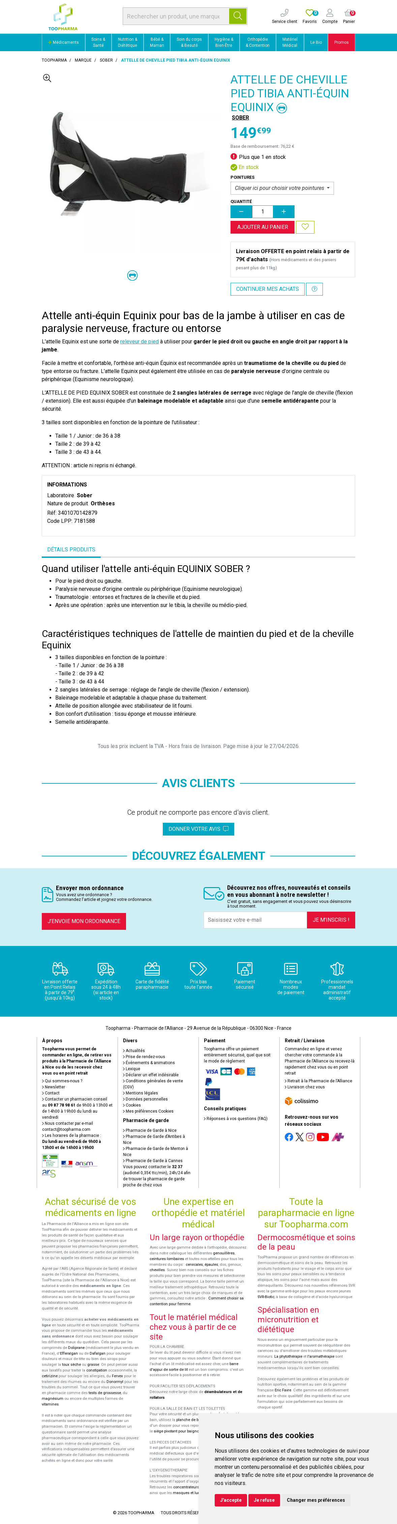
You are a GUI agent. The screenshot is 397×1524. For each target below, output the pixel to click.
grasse (93, 1364)
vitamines (50, 1404)
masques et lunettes (190, 1493)
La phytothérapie (288, 1356)
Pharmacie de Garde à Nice (150, 1130)
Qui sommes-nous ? (62, 1081)
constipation (96, 1370)
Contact (51, 1093)
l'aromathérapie (320, 1356)
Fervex (117, 1376)
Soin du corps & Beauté (189, 42)
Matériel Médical (290, 42)
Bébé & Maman (157, 42)
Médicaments (63, 42)
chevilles (157, 1270)
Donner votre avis (198, 829)
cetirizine (50, 1376)
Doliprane (76, 1348)
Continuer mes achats (267, 289)
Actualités (134, 1050)
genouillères (224, 1253)
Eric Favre (283, 1390)
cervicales (194, 1264)
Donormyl (114, 1382)
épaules (211, 1264)
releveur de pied (139, 341)
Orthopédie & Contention (258, 42)
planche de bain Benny (195, 1420)
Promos (341, 42)
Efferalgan (69, 1353)
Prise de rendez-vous (144, 1056)
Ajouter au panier (262, 227)
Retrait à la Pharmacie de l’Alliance (318, 1081)
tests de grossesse (105, 1393)
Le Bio (316, 42)
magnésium (52, 1398)
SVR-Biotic (265, 1297)
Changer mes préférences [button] (316, 1500)
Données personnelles (145, 1099)
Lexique (131, 1068)
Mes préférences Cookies (148, 1111)
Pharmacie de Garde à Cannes (153, 1160)
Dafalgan (97, 1353)
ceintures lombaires (167, 1259)
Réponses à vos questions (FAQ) (236, 1118)
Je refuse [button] (264, 1500)
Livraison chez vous (305, 1087)
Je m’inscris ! (331, 920)
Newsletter (53, 1087)
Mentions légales (140, 1093)
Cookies (132, 1105)
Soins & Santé (98, 42)
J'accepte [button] (231, 1500)
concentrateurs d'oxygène (195, 1487)
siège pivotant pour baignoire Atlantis (185, 1431)
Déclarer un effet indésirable (151, 1075)
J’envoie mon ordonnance (84, 921)
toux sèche (71, 1364)
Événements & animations (149, 1062)
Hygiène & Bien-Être (224, 42)
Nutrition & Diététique (127, 42)
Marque (83, 60)
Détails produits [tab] (71, 549)
